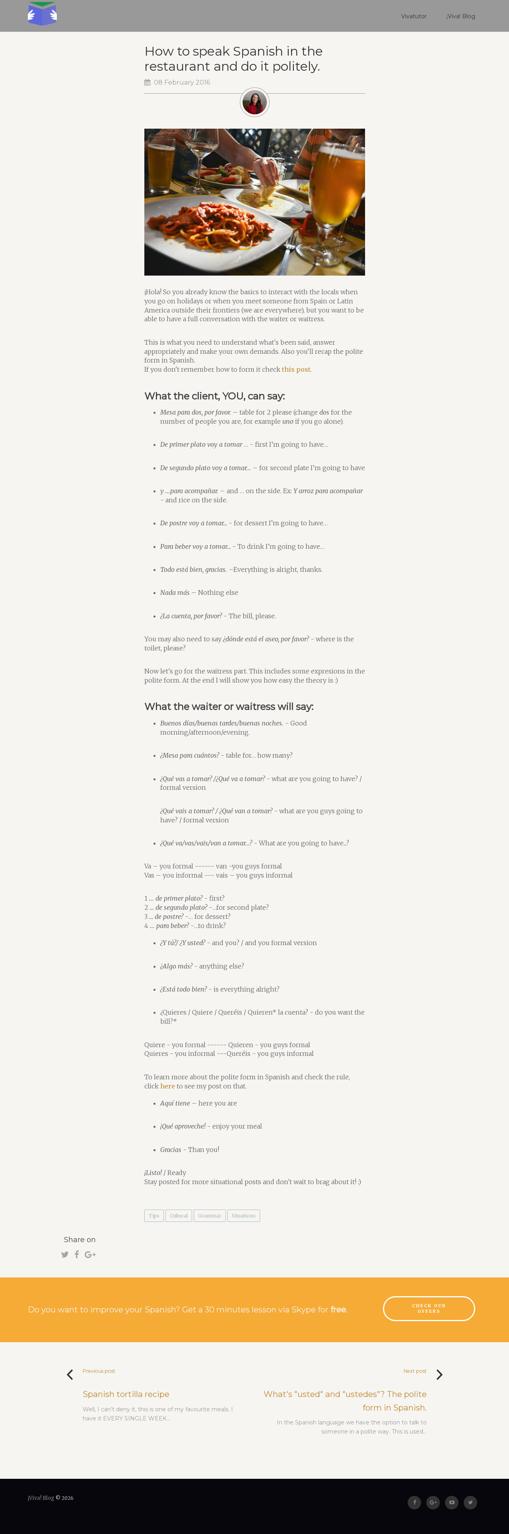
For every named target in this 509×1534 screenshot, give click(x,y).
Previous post (99, 1371)
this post (296, 369)
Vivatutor (414, 16)
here (167, 1086)
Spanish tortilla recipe (126, 1394)
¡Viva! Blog (461, 16)
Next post (415, 1371)
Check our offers (429, 1308)
